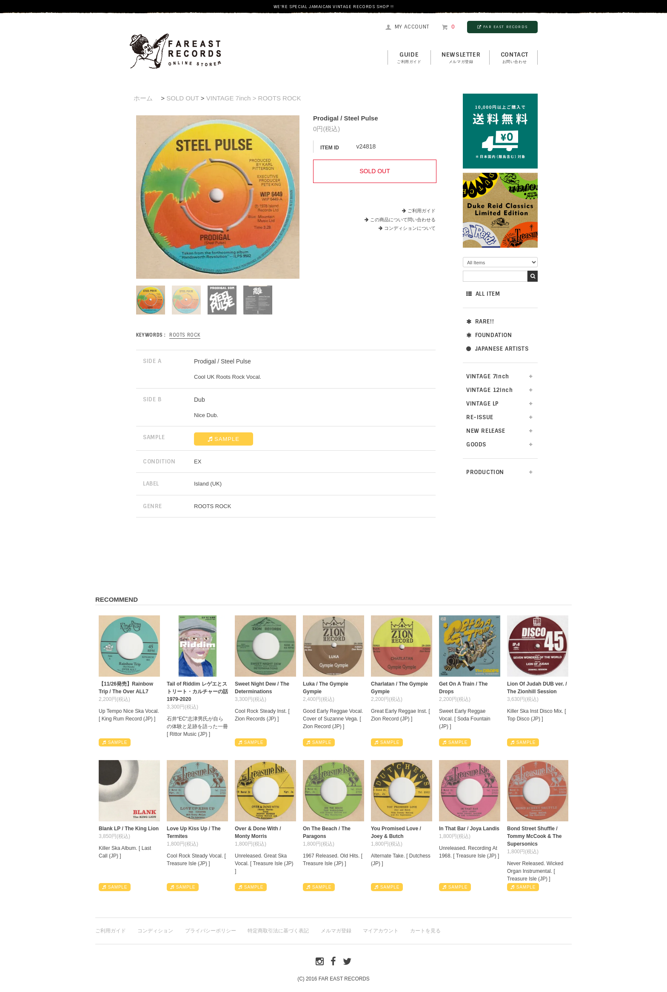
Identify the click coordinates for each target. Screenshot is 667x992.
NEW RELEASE (485, 431)
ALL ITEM (483, 293)
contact (514, 58)
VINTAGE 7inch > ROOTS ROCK (253, 98)
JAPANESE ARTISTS (497, 348)
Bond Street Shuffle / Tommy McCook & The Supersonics (534, 836)
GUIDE (409, 58)
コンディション (155, 931)
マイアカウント (381, 931)
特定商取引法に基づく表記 (278, 931)
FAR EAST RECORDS (502, 26)
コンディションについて (407, 228)
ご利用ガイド (422, 210)
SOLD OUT (182, 98)
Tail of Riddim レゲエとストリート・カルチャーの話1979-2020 (197, 691)
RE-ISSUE (479, 417)
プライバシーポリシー (210, 931)
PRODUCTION (485, 472)
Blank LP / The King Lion (129, 829)
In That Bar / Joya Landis (469, 829)
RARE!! (480, 321)
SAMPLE (223, 439)
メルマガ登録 (336, 931)
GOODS (476, 444)
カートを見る (425, 931)
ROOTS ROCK (184, 335)
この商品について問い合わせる (403, 219)
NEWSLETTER (461, 58)
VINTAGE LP (482, 403)
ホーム (143, 98)
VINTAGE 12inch (489, 390)
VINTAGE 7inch (487, 376)
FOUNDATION (489, 335)
